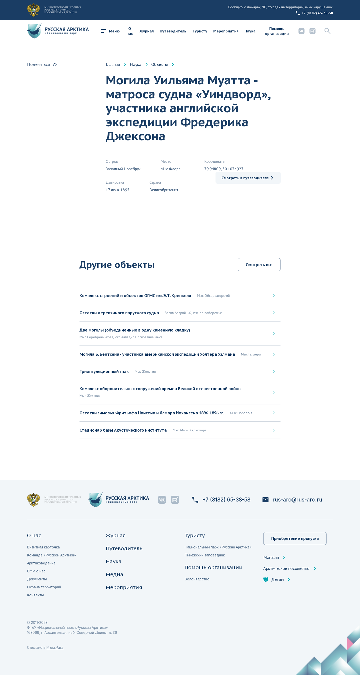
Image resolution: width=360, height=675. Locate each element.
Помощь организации (277, 31)
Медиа (114, 574)
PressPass (55, 647)
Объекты (159, 64)
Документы (37, 578)
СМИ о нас (36, 570)
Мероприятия (225, 30)
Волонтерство (197, 578)
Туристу (199, 30)
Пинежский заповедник (204, 554)
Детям (273, 579)
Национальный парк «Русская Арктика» (218, 546)
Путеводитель (173, 30)
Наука (250, 30)
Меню (110, 30)
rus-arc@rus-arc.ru (292, 500)
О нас (129, 31)
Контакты (35, 594)
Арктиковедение (41, 562)
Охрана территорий (44, 586)
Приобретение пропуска (294, 538)
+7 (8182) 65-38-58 (314, 13)
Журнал (147, 30)
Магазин (271, 557)
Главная (113, 64)
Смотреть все (259, 264)
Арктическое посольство (286, 568)
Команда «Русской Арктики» (51, 554)
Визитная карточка (43, 546)
